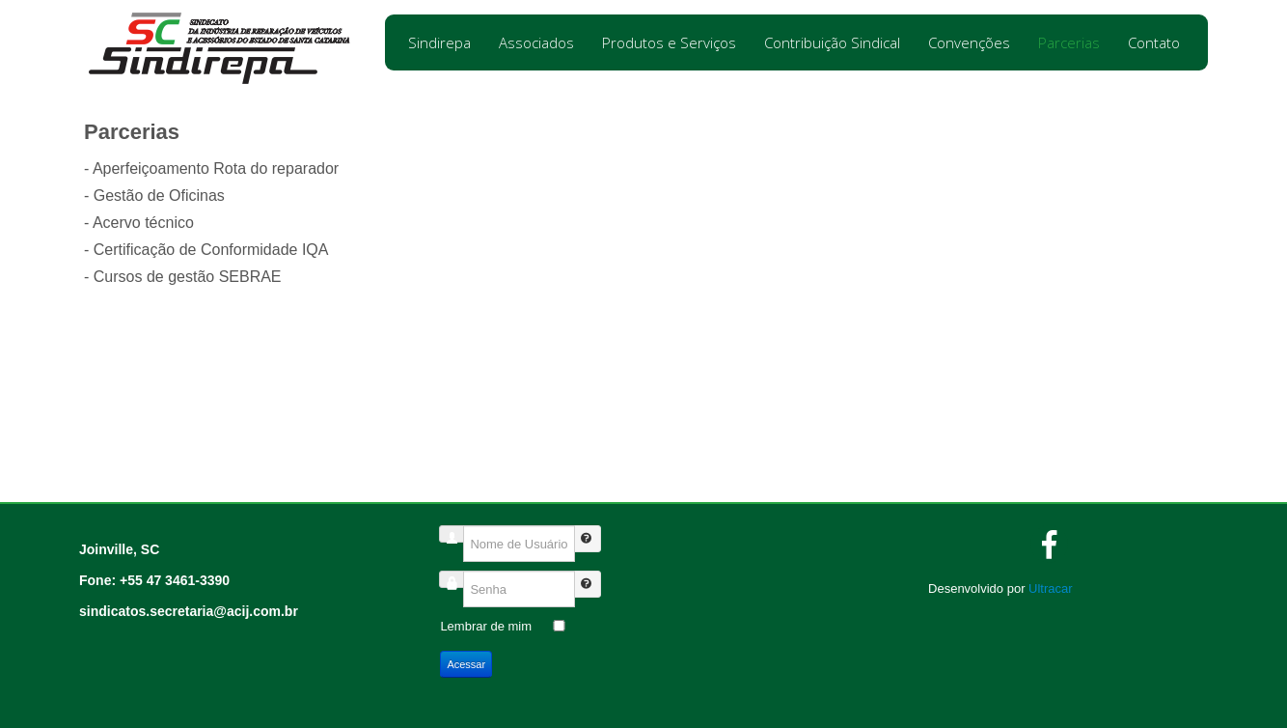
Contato (1154, 42)
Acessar (466, 664)
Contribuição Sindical (832, 42)
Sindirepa (439, 42)
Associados (536, 42)
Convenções (969, 42)
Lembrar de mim (486, 626)
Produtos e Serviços (669, 42)
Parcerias (1069, 42)
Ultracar (1050, 588)
